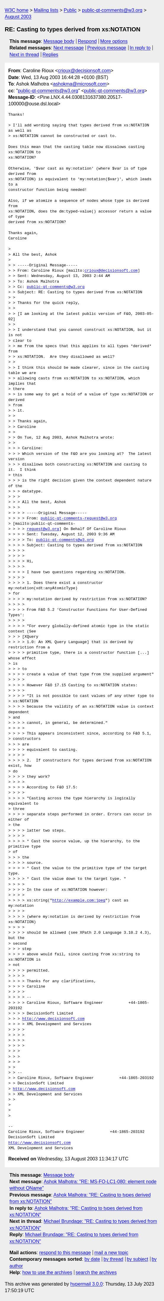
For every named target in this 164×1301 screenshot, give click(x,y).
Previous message (106, 47)
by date (92, 1259)
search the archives (96, 1272)
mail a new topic (111, 1252)
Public (70, 10)
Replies (50, 54)
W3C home (16, 10)
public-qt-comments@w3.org (112, 10)
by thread (113, 1259)
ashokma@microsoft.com (80, 83)
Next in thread (24, 54)
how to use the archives (47, 1272)
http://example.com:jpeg (78, 900)
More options (114, 41)
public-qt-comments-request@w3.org (79, 518)
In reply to (140, 47)
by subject (137, 1259)
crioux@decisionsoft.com (84, 70)
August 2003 (18, 16)
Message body (59, 41)
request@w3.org (43, 529)
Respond (87, 41)
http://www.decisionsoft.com (53, 1019)
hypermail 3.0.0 (86, 1283)
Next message (69, 47)
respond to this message (65, 1252)
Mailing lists (46, 10)
